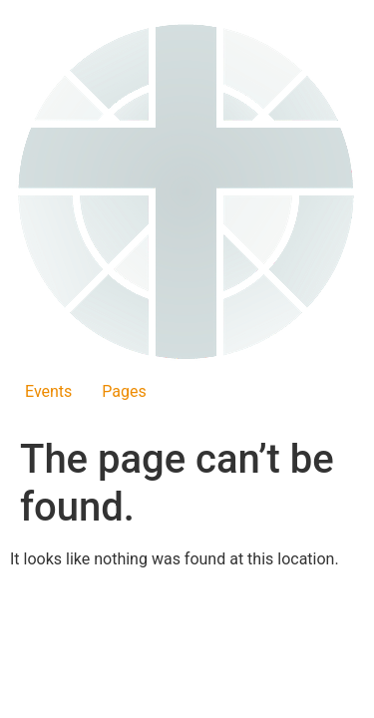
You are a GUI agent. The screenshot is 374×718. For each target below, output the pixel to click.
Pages (124, 391)
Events (48, 391)
